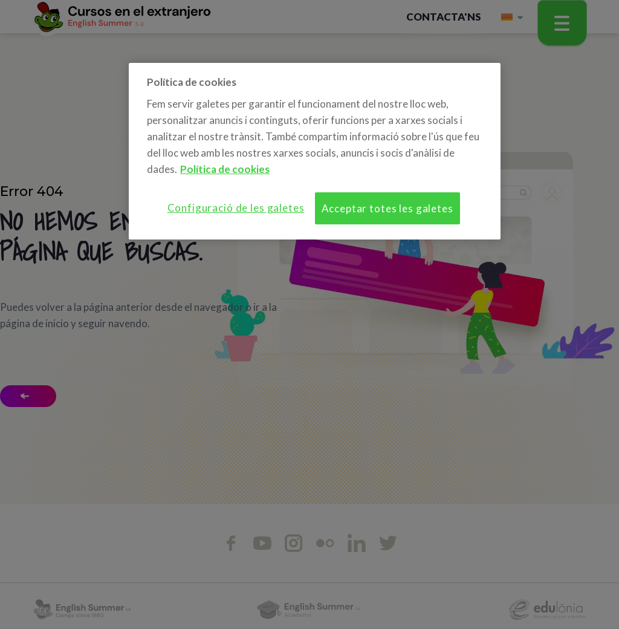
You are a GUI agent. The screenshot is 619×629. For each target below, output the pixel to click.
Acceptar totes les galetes (387, 208)
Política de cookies (225, 169)
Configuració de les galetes (236, 207)
